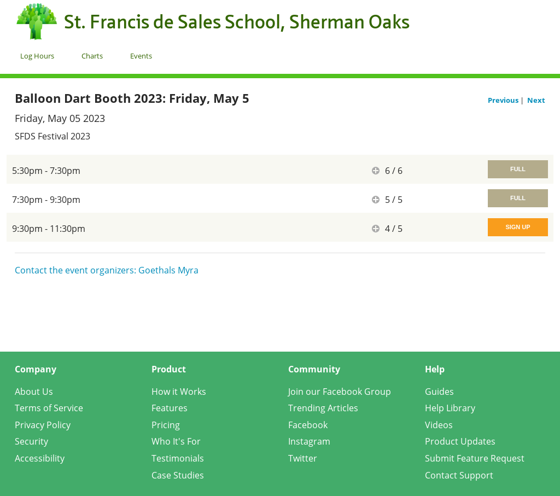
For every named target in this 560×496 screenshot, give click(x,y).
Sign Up (517, 227)
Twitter (302, 458)
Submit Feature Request (474, 458)
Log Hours (37, 56)
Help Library (450, 408)
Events (141, 56)
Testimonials (177, 458)
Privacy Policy (43, 425)
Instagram (309, 441)
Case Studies (177, 475)
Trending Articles (323, 408)
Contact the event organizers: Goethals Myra (107, 270)
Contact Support (459, 475)
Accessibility (40, 458)
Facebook (308, 425)
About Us (34, 392)
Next (536, 100)
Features (169, 408)
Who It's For (176, 441)
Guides (439, 392)
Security (31, 441)
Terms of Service (49, 408)
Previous (504, 100)
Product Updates (460, 441)
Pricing (165, 425)
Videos (439, 425)
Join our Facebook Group (339, 392)
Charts (92, 56)
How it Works (178, 392)
